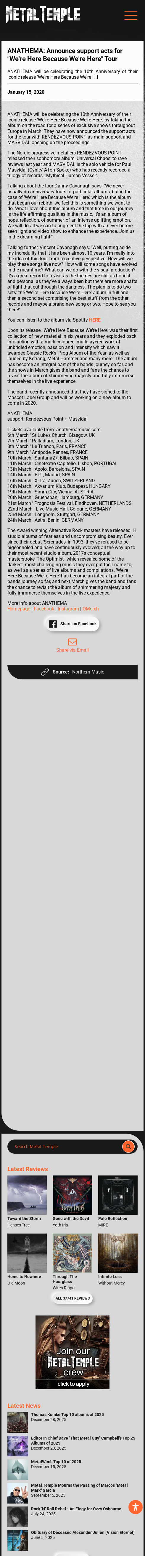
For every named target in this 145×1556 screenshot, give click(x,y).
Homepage (19, 609)
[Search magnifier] (128, 1146)
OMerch (91, 609)
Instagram (69, 609)
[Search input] (66, 1146)
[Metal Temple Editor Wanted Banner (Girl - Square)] (72, 1387)
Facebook (44, 609)
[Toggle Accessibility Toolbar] (135, 1507)
